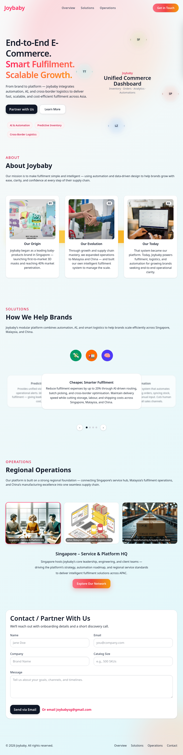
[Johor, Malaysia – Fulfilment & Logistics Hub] (91, 523)
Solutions (87, 8)
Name (14, 635)
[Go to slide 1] (87, 427)
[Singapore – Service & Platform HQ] (33, 523)
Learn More (52, 109)
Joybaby (14, 8)
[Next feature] (103, 427)
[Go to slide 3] (93, 427)
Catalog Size (102, 654)
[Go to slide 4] (96, 427)
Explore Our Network (91, 584)
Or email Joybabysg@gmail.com (67, 709)
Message (16, 672)
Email (97, 635)
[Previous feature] (79, 427)
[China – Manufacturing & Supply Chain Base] (149, 523)
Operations (108, 8)
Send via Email (25, 709)
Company (16, 654)
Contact (172, 745)
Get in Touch (165, 8)
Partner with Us (21, 109)
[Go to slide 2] (90, 427)
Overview (68, 8)
